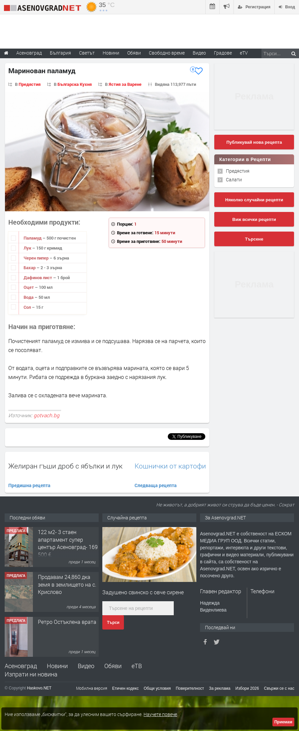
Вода (29, 297)
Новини (111, 53)
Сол (28, 307)
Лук (28, 248)
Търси (113, 622)
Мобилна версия (91, 688)
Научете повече (160, 714)
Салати (234, 179)
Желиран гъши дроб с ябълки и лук (65, 465)
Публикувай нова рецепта (254, 142)
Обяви (113, 666)
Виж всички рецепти (254, 219)
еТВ (137, 666)
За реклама (220, 688)
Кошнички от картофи (170, 466)
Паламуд (33, 238)
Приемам (283, 722)
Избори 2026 (247, 688)
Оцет (29, 287)
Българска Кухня (74, 84)
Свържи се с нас (279, 688)
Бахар (30, 268)
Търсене (254, 239)
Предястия (30, 84)
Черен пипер (37, 258)
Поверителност (190, 688)
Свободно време (167, 53)
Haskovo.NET (39, 688)
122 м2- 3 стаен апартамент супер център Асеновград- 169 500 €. (68, 543)
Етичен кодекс (125, 688)
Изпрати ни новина (31, 674)
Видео (86, 666)
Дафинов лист (38, 277)
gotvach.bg (46, 415)
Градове (223, 53)
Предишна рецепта (29, 485)
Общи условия (157, 688)
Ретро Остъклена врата (67, 621)
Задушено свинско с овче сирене (143, 592)
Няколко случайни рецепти (254, 199)
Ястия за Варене (125, 84)
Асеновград (21, 666)
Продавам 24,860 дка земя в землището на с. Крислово (67, 584)
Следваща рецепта (156, 485)
